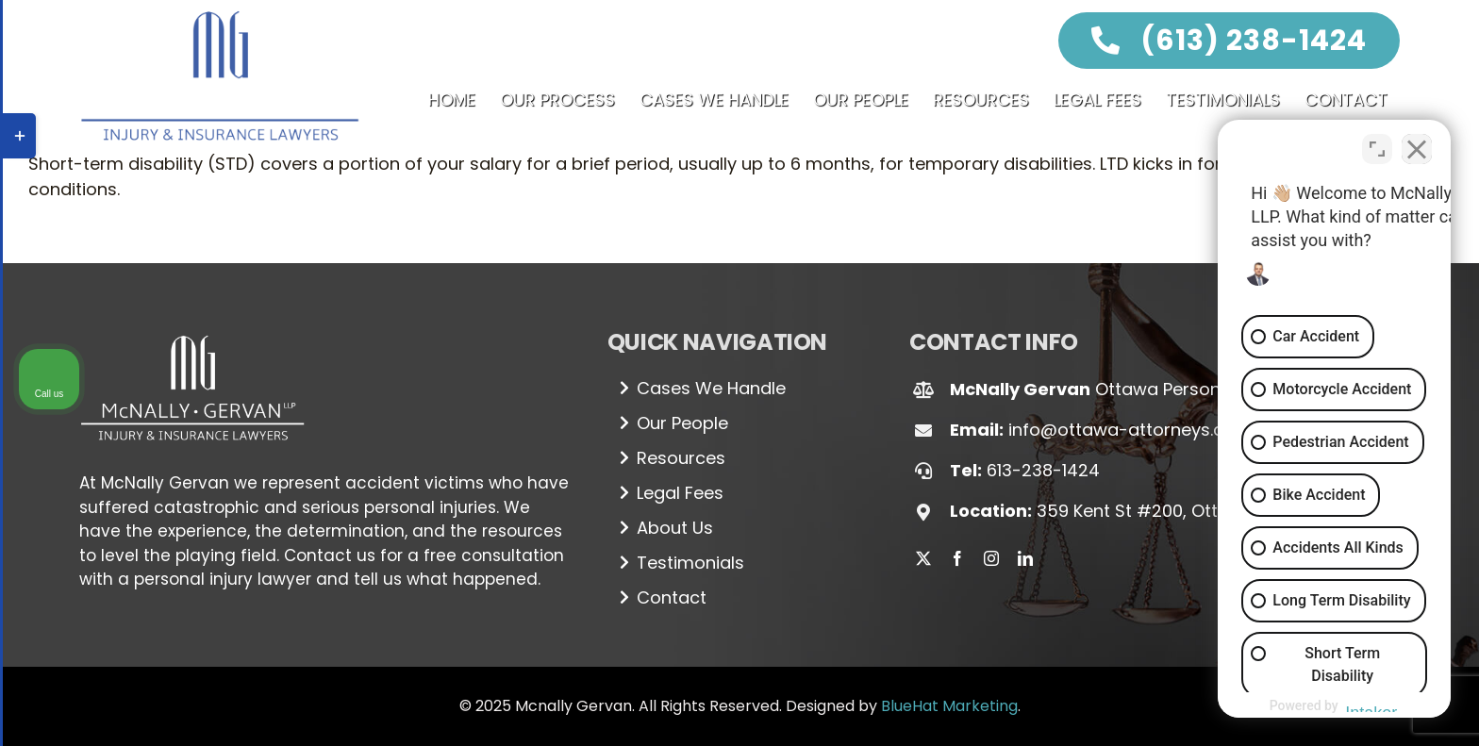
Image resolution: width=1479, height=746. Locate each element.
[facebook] (957, 558)
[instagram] (991, 558)
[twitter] (923, 558)
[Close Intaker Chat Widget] (1417, 143)
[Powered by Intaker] (1317, 706)
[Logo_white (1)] (192, 328)
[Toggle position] (1377, 143)
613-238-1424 (1043, 470)
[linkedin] (1025, 558)
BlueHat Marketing (949, 706)
